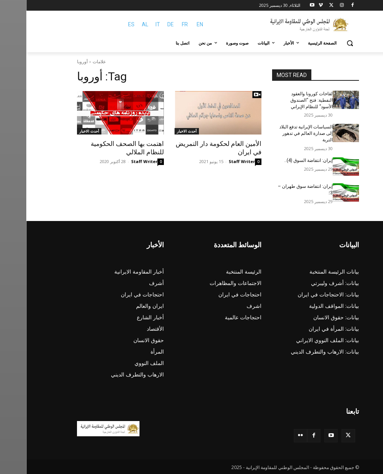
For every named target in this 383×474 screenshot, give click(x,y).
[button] (324, 43)
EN (173, 24)
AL (118, 24)
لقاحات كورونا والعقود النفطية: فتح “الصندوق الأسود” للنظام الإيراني (285, 100)
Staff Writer (215, 161)
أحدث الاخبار (160, 131)
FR (158, 24)
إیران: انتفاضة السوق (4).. (282, 160)
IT (131, 24)
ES (105, 24)
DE (144, 24)
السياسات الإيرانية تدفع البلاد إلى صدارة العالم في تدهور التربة (279, 133)
